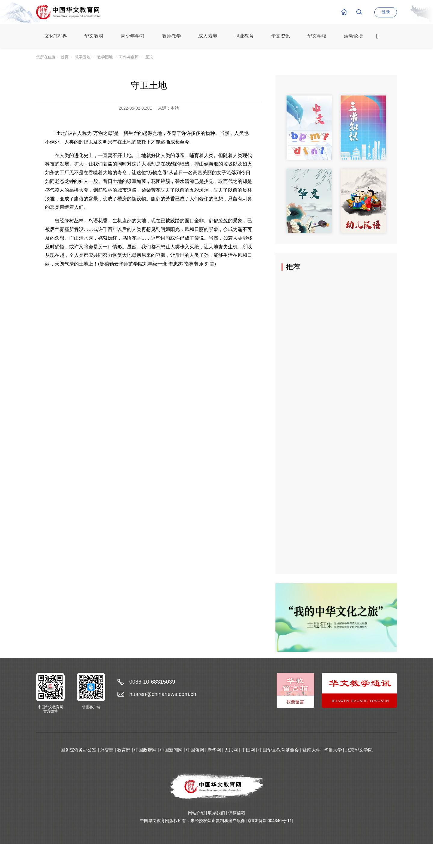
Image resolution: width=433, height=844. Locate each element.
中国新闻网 (171, 749)
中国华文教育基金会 (278, 749)
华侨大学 (333, 749)
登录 (386, 12)
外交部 (107, 749)
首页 (65, 57)
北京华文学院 (359, 749)
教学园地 (83, 57)
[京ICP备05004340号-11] (269, 820)
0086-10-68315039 (152, 682)
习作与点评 (129, 57)
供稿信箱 (236, 812)
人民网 (231, 749)
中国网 (248, 749)
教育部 (124, 749)
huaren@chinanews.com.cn (162, 694)
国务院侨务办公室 (78, 749)
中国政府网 (145, 749)
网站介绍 (196, 812)
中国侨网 (195, 749)
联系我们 (216, 812)
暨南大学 (311, 749)
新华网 (214, 749)
